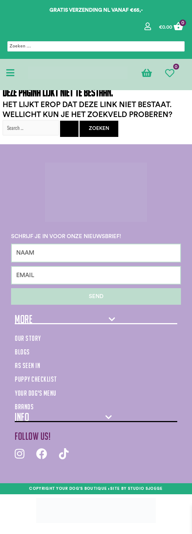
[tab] (96, 320)
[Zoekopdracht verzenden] (69, 129)
